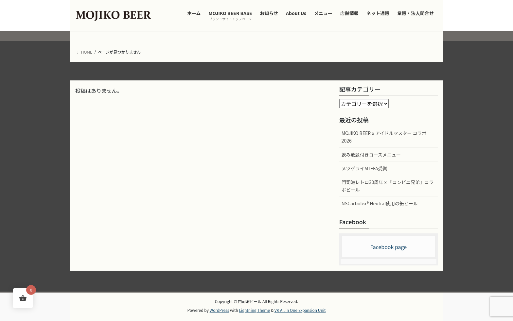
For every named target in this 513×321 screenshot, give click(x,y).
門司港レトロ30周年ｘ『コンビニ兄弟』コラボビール (388, 186)
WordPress (219, 310)
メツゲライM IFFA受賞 (364, 168)
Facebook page (388, 247)
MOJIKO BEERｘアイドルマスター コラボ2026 (384, 137)
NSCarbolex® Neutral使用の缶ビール (380, 203)
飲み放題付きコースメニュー (371, 154)
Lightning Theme (254, 310)
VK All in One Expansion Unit (300, 310)
